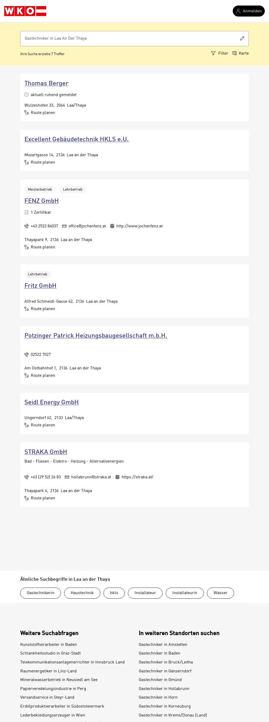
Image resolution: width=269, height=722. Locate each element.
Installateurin (184, 593)
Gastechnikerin (40, 593)
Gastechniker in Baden (159, 653)
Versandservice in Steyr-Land (47, 697)
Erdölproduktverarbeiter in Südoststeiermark (62, 706)
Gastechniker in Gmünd (160, 680)
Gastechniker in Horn (158, 697)
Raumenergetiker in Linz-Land (48, 671)
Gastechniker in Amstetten (163, 645)
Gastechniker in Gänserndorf (165, 671)
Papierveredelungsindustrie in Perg (53, 689)
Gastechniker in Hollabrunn (164, 689)
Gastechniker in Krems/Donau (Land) (173, 715)
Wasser (220, 593)
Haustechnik (82, 593)
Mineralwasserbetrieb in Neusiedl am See (58, 680)
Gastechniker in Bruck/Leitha (166, 662)
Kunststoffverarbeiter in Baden (48, 645)
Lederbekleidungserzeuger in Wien (52, 715)
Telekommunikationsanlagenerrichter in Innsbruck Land (72, 662)
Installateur (145, 593)
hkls (114, 593)
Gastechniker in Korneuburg (165, 706)
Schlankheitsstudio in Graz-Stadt (50, 653)
